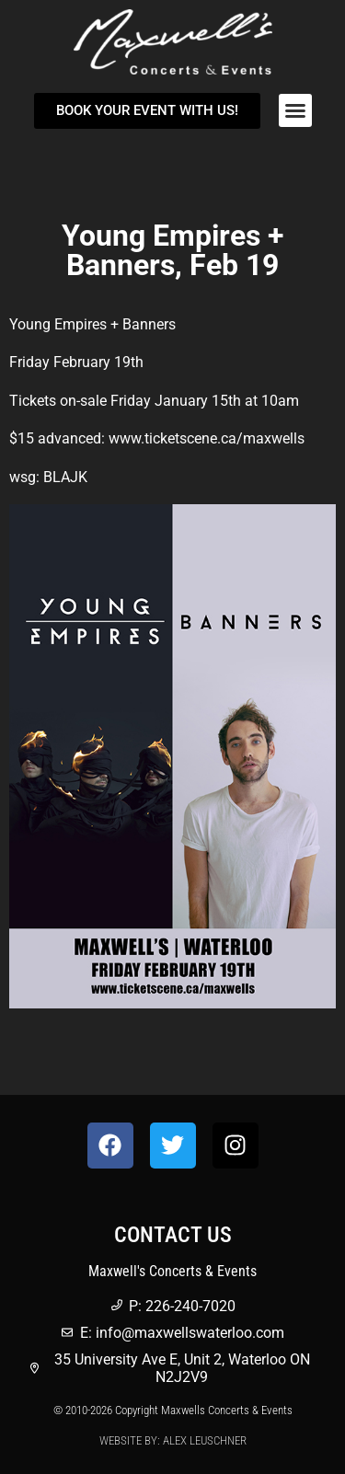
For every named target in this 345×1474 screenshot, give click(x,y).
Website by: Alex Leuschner (173, 1440)
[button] (295, 110)
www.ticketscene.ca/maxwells (207, 438)
